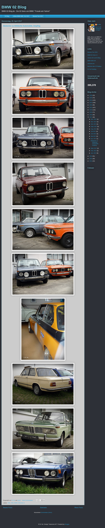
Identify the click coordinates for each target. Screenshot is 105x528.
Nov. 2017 (94, 121)
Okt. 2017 (94, 124)
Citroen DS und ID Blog (94, 58)
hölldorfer (20, 503)
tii (24, 503)
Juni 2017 (94, 133)
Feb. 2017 (94, 150)
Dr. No (99, 24)
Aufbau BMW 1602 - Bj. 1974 (21, 16)
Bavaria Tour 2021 (38, 16)
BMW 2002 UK (92, 60)
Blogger (67, 524)
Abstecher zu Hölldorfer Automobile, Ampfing (21, 26)
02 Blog (7, 16)
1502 (9, 503)
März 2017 (94, 148)
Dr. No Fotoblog (92, 69)
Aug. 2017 (94, 129)
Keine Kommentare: (27, 500)
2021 (91, 107)
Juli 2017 (93, 131)
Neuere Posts (7, 507)
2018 (91, 114)
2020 (91, 110)
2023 (91, 102)
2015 (91, 158)
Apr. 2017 (94, 138)
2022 (91, 105)
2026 (91, 95)
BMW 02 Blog (14, 7)
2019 (91, 112)
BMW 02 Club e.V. (93, 55)
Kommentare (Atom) (46, 512)
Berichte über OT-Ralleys (94, 66)
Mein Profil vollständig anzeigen (98, 28)
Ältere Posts (78, 507)
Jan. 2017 (94, 153)
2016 (91, 156)
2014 (91, 161)
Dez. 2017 (94, 119)
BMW (15, 503)
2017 (91, 117)
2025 (91, 97)
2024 (91, 100)
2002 (12, 503)
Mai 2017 (93, 136)
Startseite (43, 507)
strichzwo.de (91, 63)
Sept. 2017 (94, 126)
